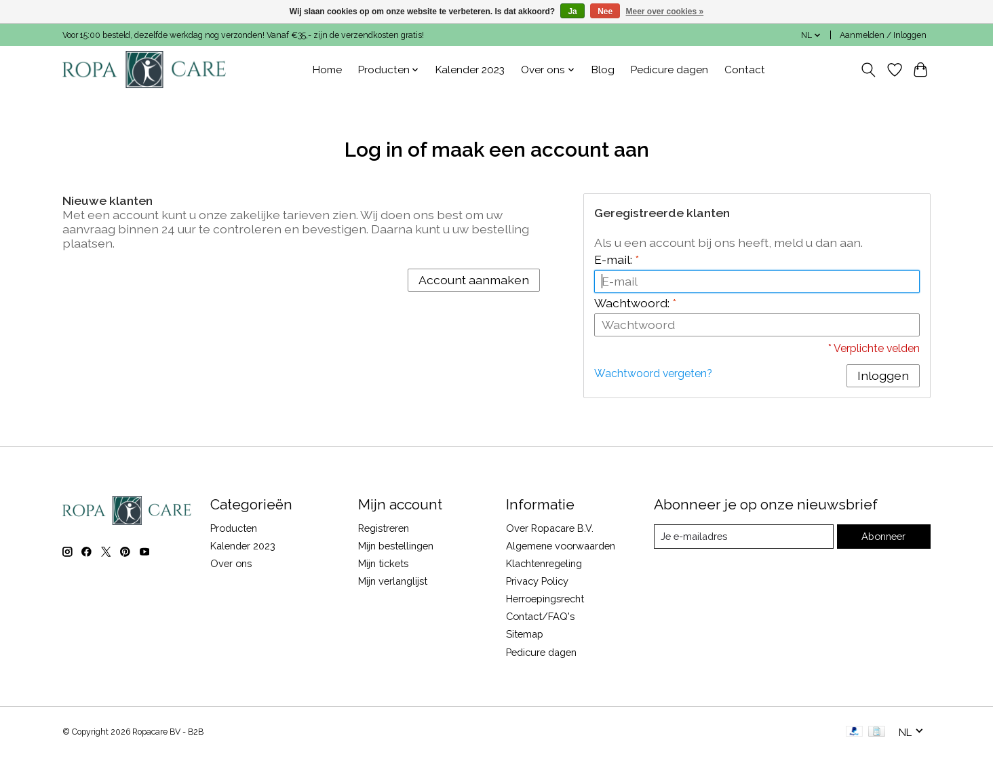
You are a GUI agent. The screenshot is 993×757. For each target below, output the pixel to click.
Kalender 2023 (470, 70)
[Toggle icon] (868, 70)
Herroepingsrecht (545, 598)
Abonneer (883, 536)
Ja (572, 11)
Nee (605, 11)
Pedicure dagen (669, 70)
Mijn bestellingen (395, 545)
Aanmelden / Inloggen (883, 35)
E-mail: (616, 259)
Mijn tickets (383, 563)
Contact (744, 70)
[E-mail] (744, 536)
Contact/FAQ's (540, 616)
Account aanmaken (473, 280)
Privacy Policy (537, 581)
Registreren (383, 528)
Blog (603, 70)
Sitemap (524, 634)
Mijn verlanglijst (392, 581)
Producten (233, 528)
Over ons (231, 563)
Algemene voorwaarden (560, 545)
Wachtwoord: (635, 303)
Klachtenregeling (544, 563)
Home (327, 70)
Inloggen (883, 375)
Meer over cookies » (665, 11)
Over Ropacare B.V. (549, 528)
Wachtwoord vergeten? (653, 373)
